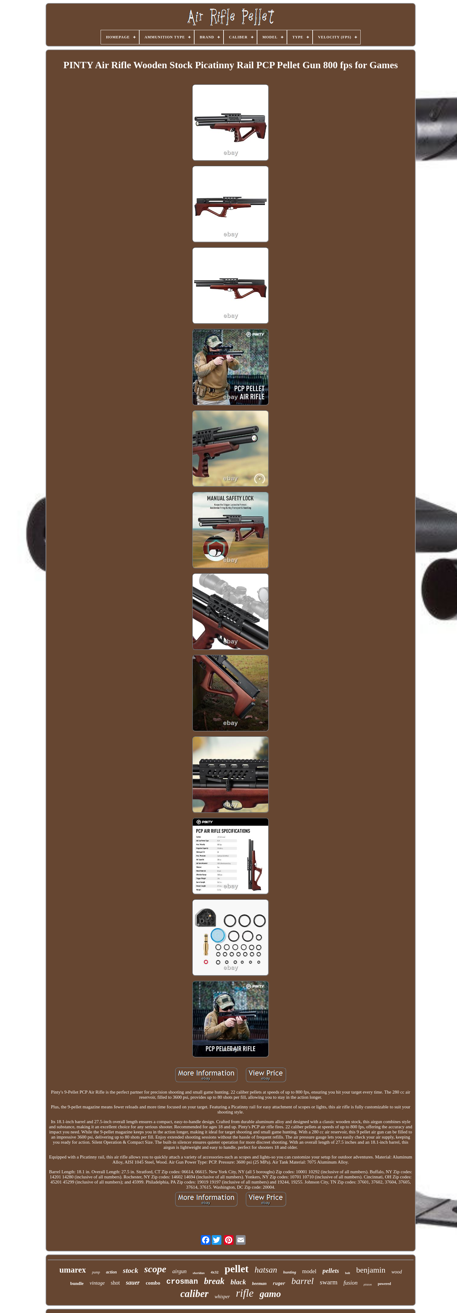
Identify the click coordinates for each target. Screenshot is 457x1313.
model (309, 1271)
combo (153, 1283)
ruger (279, 1283)
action (111, 1272)
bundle (77, 1283)
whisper (222, 1296)
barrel (302, 1281)
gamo (270, 1294)
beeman (259, 1283)
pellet (236, 1268)
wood (396, 1271)
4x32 (214, 1272)
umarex (72, 1269)
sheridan (199, 1273)
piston (368, 1284)
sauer (133, 1282)
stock (130, 1270)
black (238, 1282)
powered (384, 1284)
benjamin (370, 1270)
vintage (97, 1283)
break (214, 1281)
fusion (350, 1282)
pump (96, 1272)
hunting (289, 1272)
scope (155, 1268)
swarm (329, 1282)
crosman (182, 1281)
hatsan (266, 1269)
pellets (331, 1270)
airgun (179, 1271)
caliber (194, 1293)
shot (115, 1283)
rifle (244, 1293)
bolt (347, 1273)
